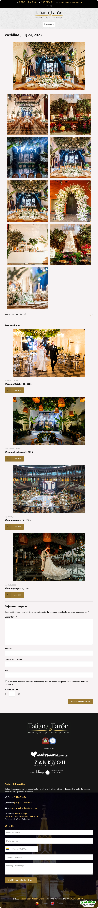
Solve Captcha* (11, 689)
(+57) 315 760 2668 (27, 2)
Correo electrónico (14, 659)
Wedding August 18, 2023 (18, 520)
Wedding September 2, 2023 (19, 452)
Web (7, 670)
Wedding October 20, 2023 (18, 384)
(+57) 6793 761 (47, 2)
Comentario (11, 617)
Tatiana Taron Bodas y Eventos (33, 899)
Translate (49, 24)
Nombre (9, 648)
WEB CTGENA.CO (77, 899)
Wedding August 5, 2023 (17, 588)
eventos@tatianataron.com (70, 2)
